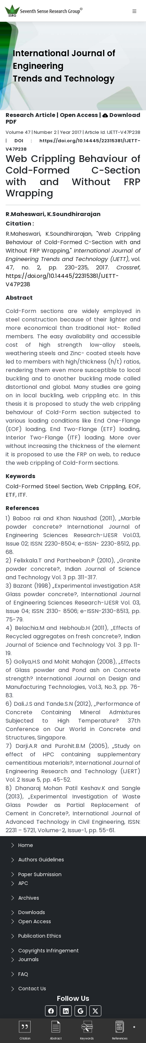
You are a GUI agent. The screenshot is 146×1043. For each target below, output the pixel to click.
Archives (28, 897)
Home (25, 845)
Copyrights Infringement (48, 950)
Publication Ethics (39, 935)
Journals (28, 959)
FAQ (23, 974)
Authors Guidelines (41, 859)
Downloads (31, 912)
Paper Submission (40, 874)
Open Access (34, 921)
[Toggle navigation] (134, 11)
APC (23, 883)
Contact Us (32, 988)
